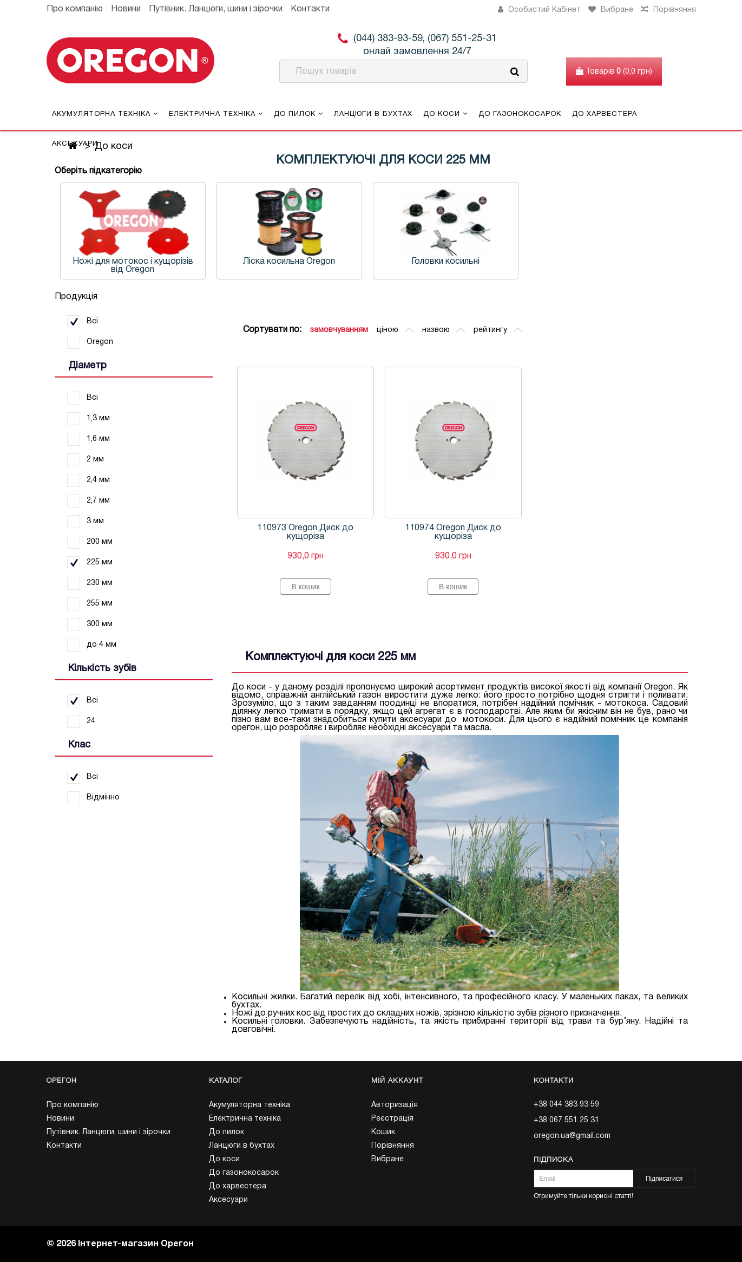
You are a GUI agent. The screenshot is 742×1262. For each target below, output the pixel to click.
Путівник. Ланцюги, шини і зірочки (216, 9)
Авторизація (394, 1105)
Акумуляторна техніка (105, 114)
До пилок (298, 114)
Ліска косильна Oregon (289, 261)
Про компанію (75, 9)
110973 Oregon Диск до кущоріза (305, 532)
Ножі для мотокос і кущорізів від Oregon (133, 266)
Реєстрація (392, 1118)
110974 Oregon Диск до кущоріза (453, 532)
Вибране (387, 1159)
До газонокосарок (519, 114)
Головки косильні (445, 261)
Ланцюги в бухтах (373, 114)
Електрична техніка (216, 114)
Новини (126, 9)
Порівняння (392, 1145)
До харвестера (604, 114)
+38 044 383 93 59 (566, 1104)
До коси (445, 114)
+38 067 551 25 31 (566, 1120)
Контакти (310, 9)
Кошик (383, 1132)
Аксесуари (75, 144)
